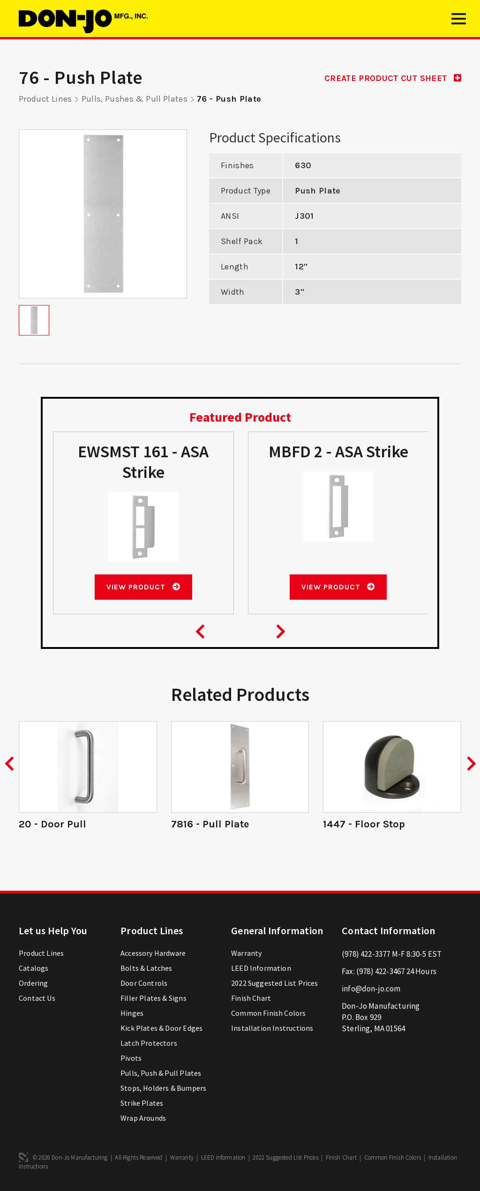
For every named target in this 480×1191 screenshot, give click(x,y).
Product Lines (45, 99)
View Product (143, 586)
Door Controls (143, 982)
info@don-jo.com (371, 988)
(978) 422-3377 (366, 953)
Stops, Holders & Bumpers (163, 1087)
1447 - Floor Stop (364, 824)
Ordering (33, 982)
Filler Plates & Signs (153, 997)
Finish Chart (251, 997)
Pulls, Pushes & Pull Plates (135, 99)
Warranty (246, 952)
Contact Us (37, 997)
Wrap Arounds (143, 1117)
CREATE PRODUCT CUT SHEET (391, 78)
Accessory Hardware (153, 952)
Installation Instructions (272, 1027)
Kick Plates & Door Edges (161, 1027)
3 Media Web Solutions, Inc (23, 1156)
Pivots (131, 1057)
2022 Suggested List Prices (274, 982)
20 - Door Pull (52, 824)
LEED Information (261, 967)
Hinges (131, 1012)
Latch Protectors (148, 1042)
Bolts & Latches (146, 967)
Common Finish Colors (268, 1012)
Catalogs (33, 967)
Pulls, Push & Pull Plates (160, 1072)
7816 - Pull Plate (210, 824)
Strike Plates (141, 1102)
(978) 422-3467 (380, 970)
